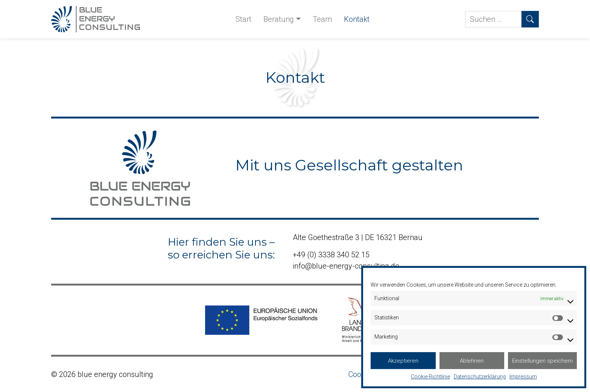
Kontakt (357, 19)
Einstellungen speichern (542, 360)
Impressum (523, 377)
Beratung (278, 19)
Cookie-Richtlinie (430, 377)
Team (322, 19)
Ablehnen (472, 360)
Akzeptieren (403, 360)
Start (243, 19)
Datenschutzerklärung (480, 377)
